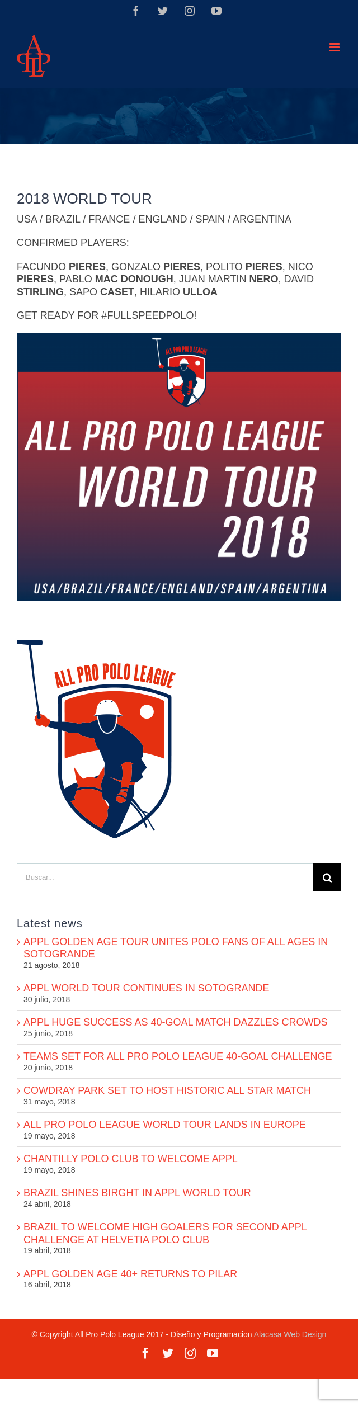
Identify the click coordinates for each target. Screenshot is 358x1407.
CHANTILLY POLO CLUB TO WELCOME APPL (130, 1158)
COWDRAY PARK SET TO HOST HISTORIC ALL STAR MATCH (167, 1090)
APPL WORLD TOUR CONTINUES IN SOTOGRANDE (146, 988)
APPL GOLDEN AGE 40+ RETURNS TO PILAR (130, 1273)
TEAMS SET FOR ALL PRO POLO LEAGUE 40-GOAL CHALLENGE (177, 1056)
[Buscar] (327, 877)
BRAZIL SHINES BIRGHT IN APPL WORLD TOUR (137, 1192)
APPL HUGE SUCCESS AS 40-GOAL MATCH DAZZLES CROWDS (175, 1022)
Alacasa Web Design (290, 1334)
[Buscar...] (165, 877)
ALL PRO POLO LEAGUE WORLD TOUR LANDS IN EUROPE (164, 1124)
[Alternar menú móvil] (335, 47)
